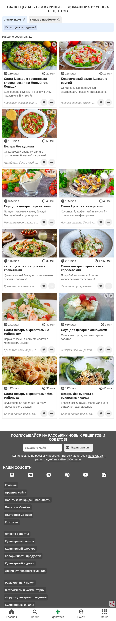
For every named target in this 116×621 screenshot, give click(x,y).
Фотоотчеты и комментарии (25, 590)
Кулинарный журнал (19, 563)
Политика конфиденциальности (27, 499)
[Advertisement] (86, 133)
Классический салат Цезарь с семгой (84, 80)
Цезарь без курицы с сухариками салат (77, 395)
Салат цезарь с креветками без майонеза (28, 395)
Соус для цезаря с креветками (27, 206)
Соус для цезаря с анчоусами (84, 330)
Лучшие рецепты (17, 533)
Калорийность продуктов (23, 556)
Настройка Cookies (18, 514)
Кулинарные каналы (19, 604)
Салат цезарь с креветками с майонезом (26, 331)
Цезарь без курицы (19, 146)
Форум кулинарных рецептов (26, 597)
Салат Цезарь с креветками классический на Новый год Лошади (26, 82)
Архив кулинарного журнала (25, 570)
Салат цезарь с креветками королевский (82, 268)
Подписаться (77, 447)
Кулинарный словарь (20, 548)
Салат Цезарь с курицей (20, 27)
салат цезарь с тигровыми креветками (25, 268)
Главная (11, 485)
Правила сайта (15, 492)
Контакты (11, 522)
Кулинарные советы (19, 541)
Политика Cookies (17, 507)
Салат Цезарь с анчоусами (82, 206)
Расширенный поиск (19, 582)
